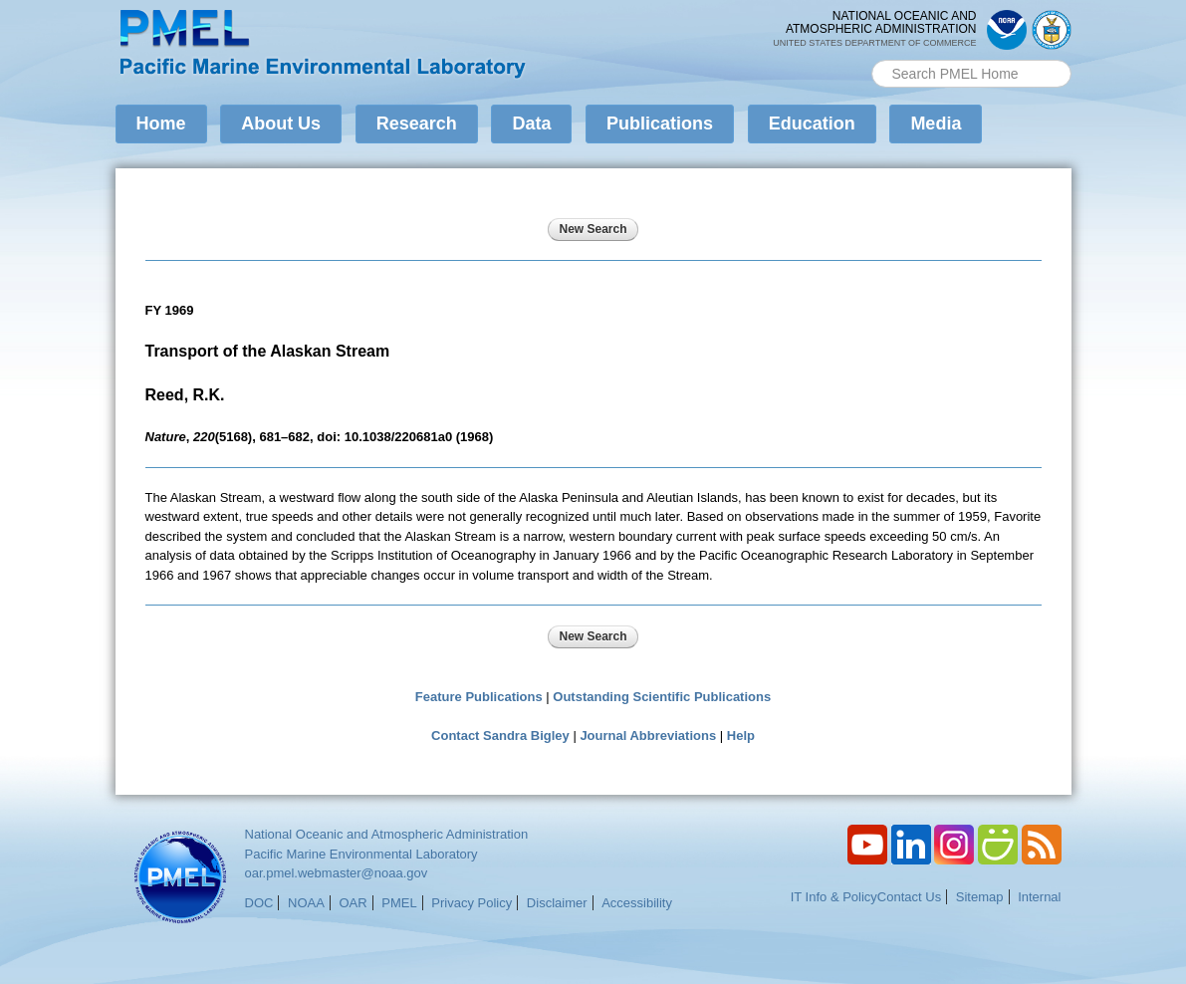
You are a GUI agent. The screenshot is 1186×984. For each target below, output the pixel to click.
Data (531, 123)
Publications (659, 123)
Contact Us (909, 896)
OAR (352, 902)
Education (812, 123)
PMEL (398, 902)
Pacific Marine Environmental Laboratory (361, 854)
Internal (1039, 896)
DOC (259, 902)
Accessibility (636, 902)
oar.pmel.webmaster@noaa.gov (336, 872)
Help (741, 735)
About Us (281, 123)
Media (935, 123)
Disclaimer (557, 902)
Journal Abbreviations (648, 735)
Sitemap (980, 896)
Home (161, 123)
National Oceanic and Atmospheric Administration (387, 834)
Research (416, 123)
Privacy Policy (471, 902)
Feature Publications (479, 696)
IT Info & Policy (834, 896)
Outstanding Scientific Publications (662, 696)
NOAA (306, 902)
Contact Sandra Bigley (500, 735)
